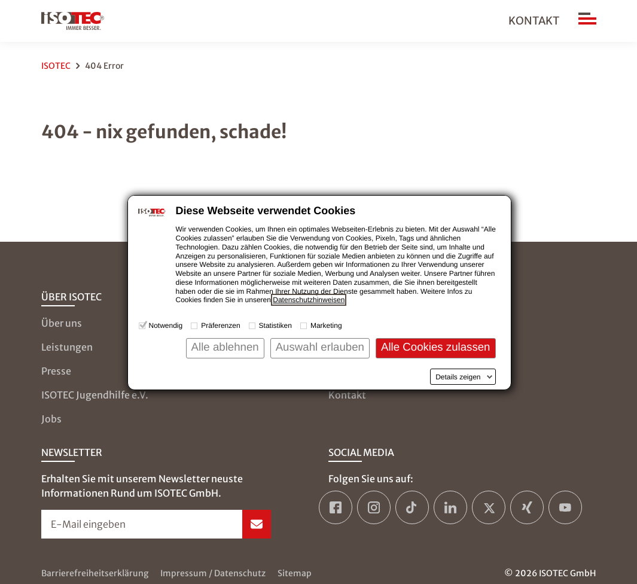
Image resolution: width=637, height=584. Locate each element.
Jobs (51, 419)
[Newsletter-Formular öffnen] (156, 524)
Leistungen (67, 347)
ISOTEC (56, 65)
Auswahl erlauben (320, 346)
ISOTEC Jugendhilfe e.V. (94, 395)
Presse (56, 371)
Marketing (326, 325)
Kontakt (533, 21)
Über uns (61, 323)
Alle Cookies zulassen (435, 346)
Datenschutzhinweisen (309, 300)
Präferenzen (220, 325)
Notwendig (166, 325)
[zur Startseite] (72, 21)
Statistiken (275, 325)
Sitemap (295, 573)
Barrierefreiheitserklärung (94, 573)
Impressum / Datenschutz (213, 573)
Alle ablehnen (225, 346)
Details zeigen (457, 377)
